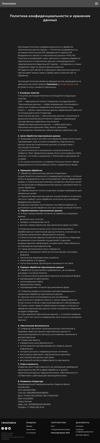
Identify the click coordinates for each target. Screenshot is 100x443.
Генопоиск (9, 3)
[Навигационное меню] (96, 4)
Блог (53, 426)
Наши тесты (31, 429)
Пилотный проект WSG (60, 433)
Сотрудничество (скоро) (60, 429)
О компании (31, 433)
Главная (29, 426)
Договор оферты (82, 435)
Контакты (79, 426)
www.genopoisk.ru (67, 84)
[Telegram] (2, 428)
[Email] (9, 428)
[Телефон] (6, 428)
